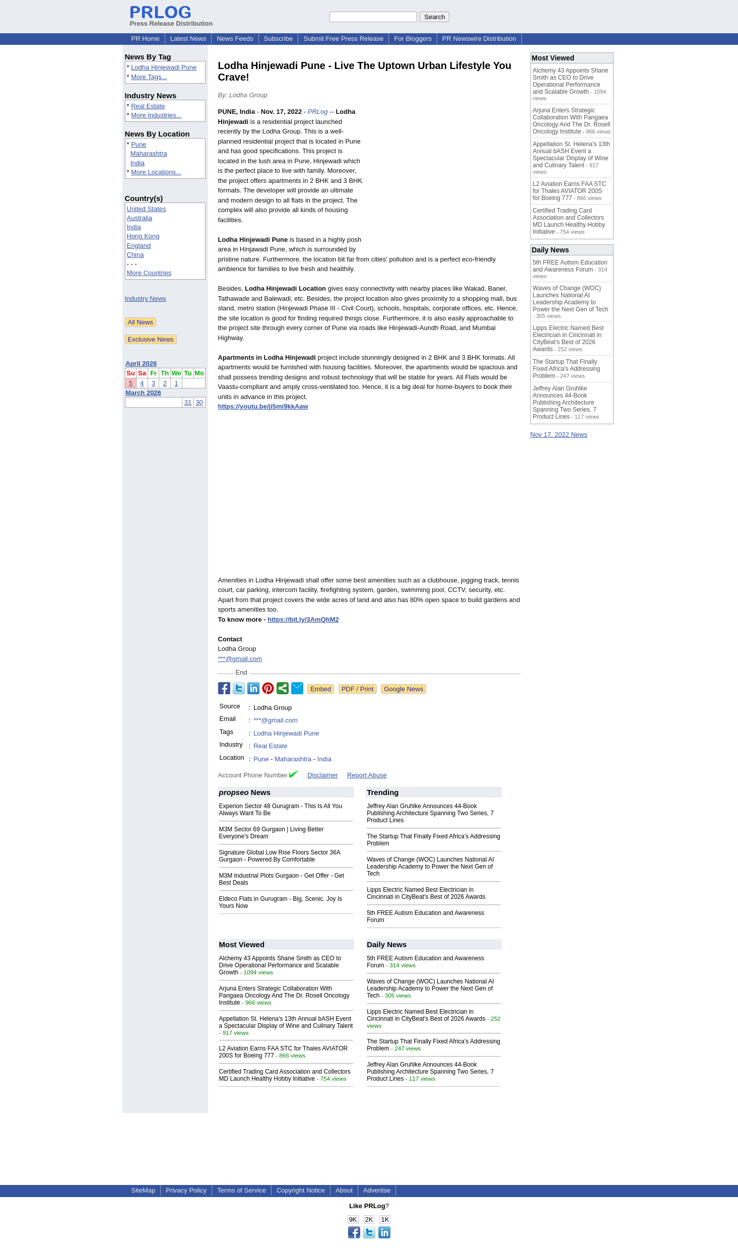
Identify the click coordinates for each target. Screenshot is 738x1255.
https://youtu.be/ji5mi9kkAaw (263, 406)
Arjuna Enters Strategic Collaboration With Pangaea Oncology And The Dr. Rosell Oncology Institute (284, 995)
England (139, 245)
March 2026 (143, 393)
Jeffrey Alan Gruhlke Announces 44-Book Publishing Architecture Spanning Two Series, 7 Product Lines (430, 813)
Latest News (188, 38)
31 (187, 402)
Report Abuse (367, 775)
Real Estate (148, 106)
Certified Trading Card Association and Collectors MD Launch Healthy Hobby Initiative (285, 1075)
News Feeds (235, 38)
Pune (138, 144)
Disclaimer (322, 775)
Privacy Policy (186, 1190)
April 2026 (141, 363)
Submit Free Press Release (343, 38)
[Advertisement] (444, 181)
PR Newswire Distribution (479, 38)
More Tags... (149, 77)
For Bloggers (412, 38)
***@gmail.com (240, 659)
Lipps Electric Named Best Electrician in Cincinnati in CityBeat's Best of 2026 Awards (426, 893)
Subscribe (278, 38)
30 (199, 402)
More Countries (149, 273)
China (135, 254)
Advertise (376, 1190)
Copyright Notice (301, 1190)
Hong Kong (143, 236)
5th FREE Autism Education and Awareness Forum (570, 266)
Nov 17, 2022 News (558, 434)
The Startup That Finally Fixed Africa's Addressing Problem (566, 368)
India (137, 163)
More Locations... (156, 172)
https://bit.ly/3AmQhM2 (303, 619)
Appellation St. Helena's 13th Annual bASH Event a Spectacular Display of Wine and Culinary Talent (286, 1022)
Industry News (145, 298)
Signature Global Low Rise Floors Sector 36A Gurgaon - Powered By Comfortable (280, 856)
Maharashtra (148, 153)
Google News (403, 689)
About (344, 1190)
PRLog (318, 111)
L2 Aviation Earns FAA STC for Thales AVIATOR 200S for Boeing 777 (570, 191)
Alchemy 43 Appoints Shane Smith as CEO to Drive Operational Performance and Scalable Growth (280, 965)
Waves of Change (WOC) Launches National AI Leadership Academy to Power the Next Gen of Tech (430, 866)
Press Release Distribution (171, 19)
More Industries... (156, 115)
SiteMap (143, 1190)
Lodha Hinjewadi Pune (163, 67)
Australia (140, 218)
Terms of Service (241, 1190)
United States (146, 209)
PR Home (145, 38)
